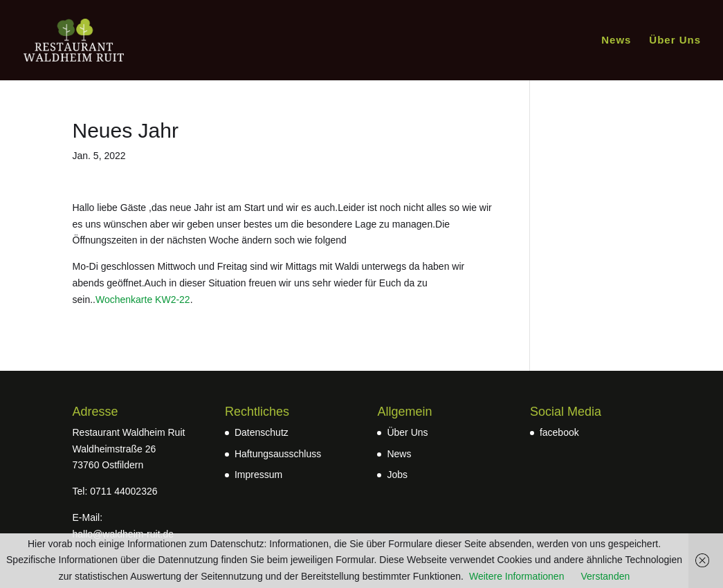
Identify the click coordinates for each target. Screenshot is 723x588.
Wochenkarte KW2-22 (142, 299)
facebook (559, 432)
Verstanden (605, 576)
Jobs (397, 474)
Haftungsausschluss (278, 453)
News (616, 40)
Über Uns (675, 40)
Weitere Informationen (516, 576)
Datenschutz (262, 432)
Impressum (258, 474)
